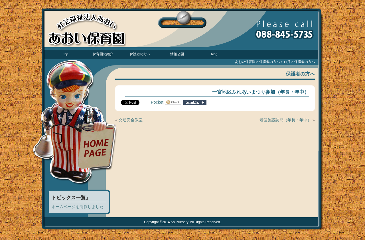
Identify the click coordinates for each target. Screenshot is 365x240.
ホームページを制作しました (78, 206)
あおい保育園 (86, 30)
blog (214, 54)
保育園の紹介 (103, 54)
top (66, 54)
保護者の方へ (140, 54)
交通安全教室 (131, 120)
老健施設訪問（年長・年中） (285, 120)
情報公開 (177, 54)
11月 (287, 61)
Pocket (157, 102)
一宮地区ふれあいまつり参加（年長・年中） (260, 92)
